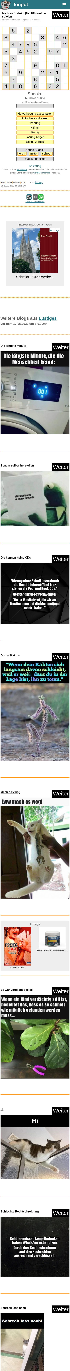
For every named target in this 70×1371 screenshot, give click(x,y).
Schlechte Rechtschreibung (20, 1211)
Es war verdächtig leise (17, 989)
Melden (16, 182)
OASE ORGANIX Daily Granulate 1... (52, 950)
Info (23, 182)
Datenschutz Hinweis (35, 201)
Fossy (39, 182)
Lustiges (16, 20)
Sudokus (36, 20)
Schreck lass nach (13, 1307)
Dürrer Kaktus (10, 655)
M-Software (22, 169)
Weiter (61, 15)
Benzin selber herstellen (17, 465)
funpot (21, 4)
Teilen (9, 182)
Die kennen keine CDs (16, 557)
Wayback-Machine (41, 173)
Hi (2, 1109)
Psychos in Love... (17, 967)
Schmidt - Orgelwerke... (35, 277)
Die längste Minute (13, 345)
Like (3, 182)
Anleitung (35, 166)
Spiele (25, 20)
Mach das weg (10, 792)
